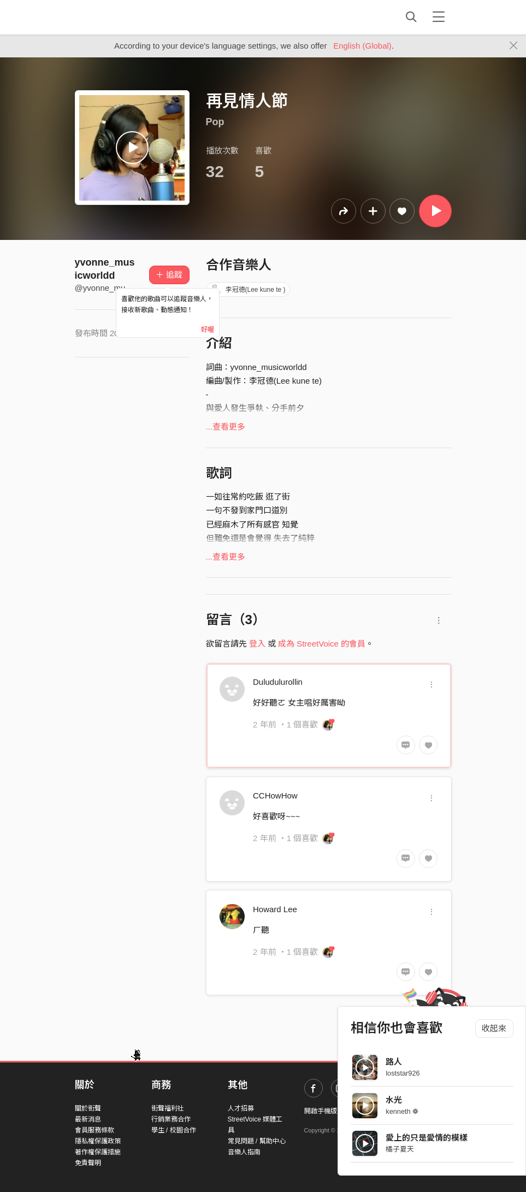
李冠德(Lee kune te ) (248, 289)
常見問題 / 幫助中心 (257, 1141)
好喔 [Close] (207, 329)
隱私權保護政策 (98, 1141)
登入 (257, 643)
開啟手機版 (320, 1111)
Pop (215, 121)
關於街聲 (88, 1108)
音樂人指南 (244, 1152)
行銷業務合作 (171, 1119)
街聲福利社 (167, 1108)
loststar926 (402, 1073)
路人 (394, 1061)
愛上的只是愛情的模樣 (427, 1137)
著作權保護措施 (98, 1152)
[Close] (513, 45)
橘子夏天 (400, 1149)
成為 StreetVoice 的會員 (321, 643)
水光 (394, 1100)
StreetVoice (120, 16)
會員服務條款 (94, 1130)
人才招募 (241, 1108)
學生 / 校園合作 (173, 1130)
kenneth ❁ (402, 1111)
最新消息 (88, 1119)
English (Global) (362, 45)
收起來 (494, 1028)
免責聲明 (88, 1163)
